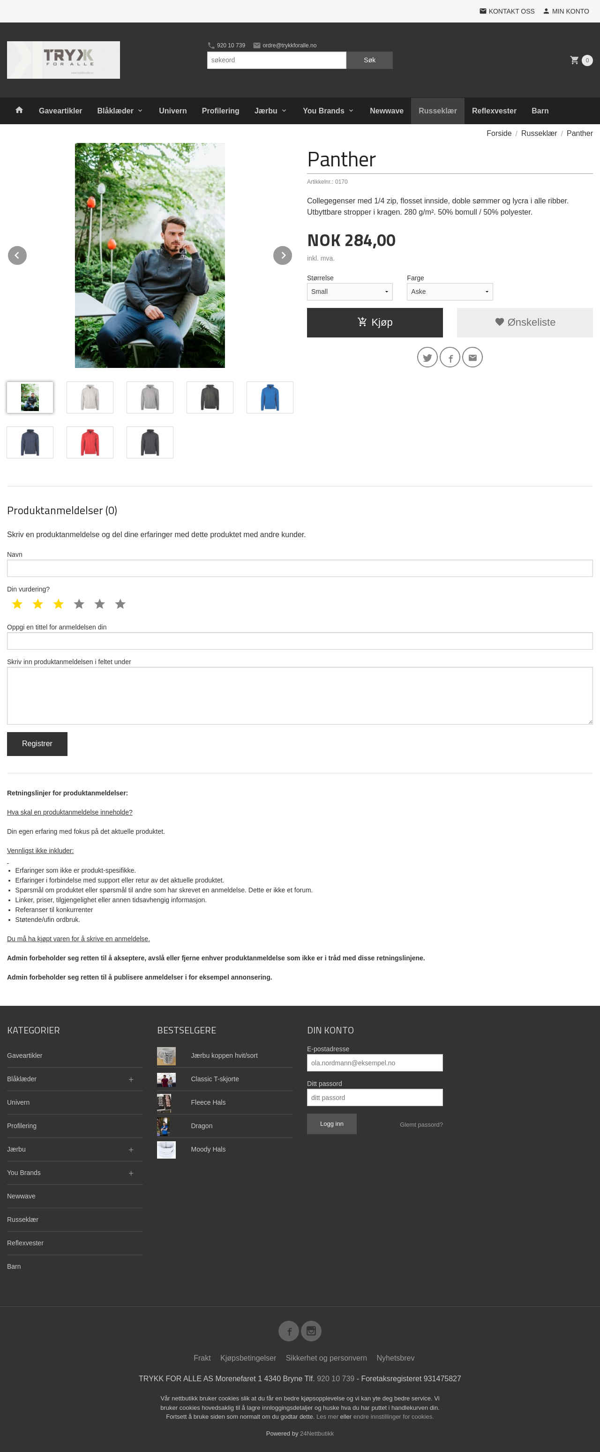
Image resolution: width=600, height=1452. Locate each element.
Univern (173, 111)
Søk (369, 60)
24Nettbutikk (317, 1433)
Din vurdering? (28, 589)
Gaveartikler (60, 111)
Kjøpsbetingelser (248, 1358)
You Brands (324, 111)
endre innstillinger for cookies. (393, 1416)
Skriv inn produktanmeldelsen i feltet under (300, 691)
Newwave (387, 111)
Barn (540, 111)
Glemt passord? (421, 1124)
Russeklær (438, 111)
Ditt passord (324, 1083)
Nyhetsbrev (396, 1358)
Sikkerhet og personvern (326, 1358)
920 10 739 (226, 45)
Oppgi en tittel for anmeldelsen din (300, 636)
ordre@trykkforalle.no (284, 45)
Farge (415, 278)
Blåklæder (116, 111)
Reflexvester (494, 111)
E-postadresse (328, 1049)
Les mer (328, 1416)
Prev (27, 254)
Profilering (221, 111)
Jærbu (266, 111)
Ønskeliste (525, 322)
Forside (499, 133)
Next (292, 254)
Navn (300, 564)
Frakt (202, 1358)
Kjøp (374, 322)
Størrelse (320, 278)
